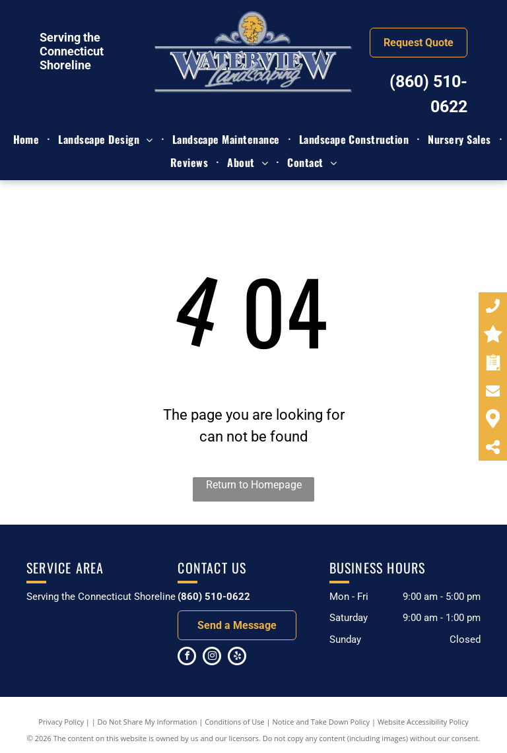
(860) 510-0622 (214, 597)
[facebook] (187, 658)
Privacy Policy (61, 722)
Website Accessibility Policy (423, 722)
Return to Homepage (254, 484)
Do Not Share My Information (147, 722)
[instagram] (212, 658)
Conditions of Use (235, 722)
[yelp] (237, 658)
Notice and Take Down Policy (321, 722)
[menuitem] (28, 139)
